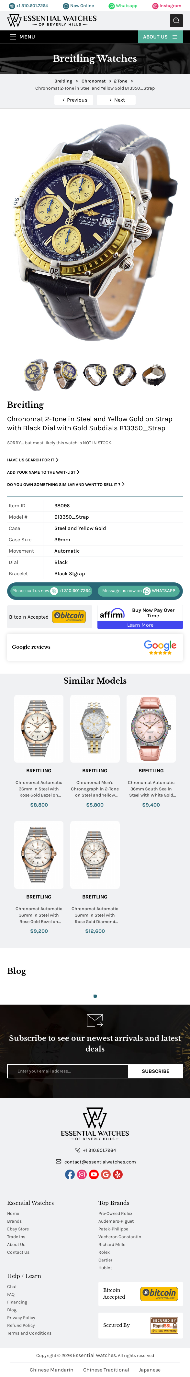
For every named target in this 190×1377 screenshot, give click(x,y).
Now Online (78, 5)
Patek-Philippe (113, 1229)
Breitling (38, 770)
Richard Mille (111, 1244)
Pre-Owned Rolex (115, 1213)
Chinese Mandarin (51, 1370)
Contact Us (18, 1252)
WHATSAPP (138, 591)
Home (13, 1213)
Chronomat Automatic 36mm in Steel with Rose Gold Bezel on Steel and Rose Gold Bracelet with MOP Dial (39, 915)
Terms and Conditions (29, 1333)
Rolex (104, 1252)
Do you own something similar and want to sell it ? (66, 484)
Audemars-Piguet (116, 1221)
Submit (176, 20)
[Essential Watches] (51, 20)
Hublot (105, 1268)
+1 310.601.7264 (28, 5)
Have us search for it (33, 460)
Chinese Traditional (106, 1370)
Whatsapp (122, 5)
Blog (12, 1310)
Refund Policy (21, 1325)
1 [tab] (95, 996)
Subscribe (155, 1071)
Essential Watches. (95, 1355)
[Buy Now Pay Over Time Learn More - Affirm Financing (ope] (140, 617)
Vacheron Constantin (119, 1236)
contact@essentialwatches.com (96, 1161)
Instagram (166, 5)
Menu (27, 37)
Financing (17, 1302)
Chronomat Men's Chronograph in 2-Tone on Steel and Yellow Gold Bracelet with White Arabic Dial (95, 789)
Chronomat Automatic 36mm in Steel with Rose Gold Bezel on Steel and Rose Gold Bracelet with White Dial (38, 789)
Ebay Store (18, 1229)
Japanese (150, 1370)
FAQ (11, 1294)
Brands (14, 1221)
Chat (12, 1286)
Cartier (105, 1260)
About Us (160, 36)
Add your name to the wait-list (43, 472)
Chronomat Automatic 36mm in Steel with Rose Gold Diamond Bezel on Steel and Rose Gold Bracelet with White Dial (95, 915)
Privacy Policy (21, 1317)
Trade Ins (16, 1236)
